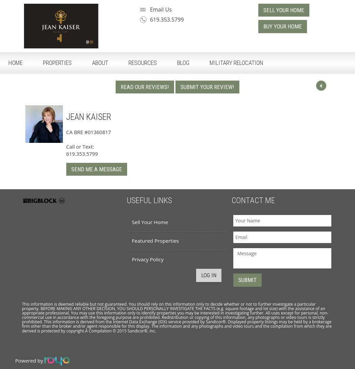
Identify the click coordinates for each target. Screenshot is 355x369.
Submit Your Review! (207, 87)
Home (15, 62)
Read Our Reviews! (145, 87)
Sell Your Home (150, 222)
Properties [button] (57, 62)
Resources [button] (142, 62)
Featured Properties (155, 240)
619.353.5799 (167, 19)
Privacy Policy (148, 259)
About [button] (100, 62)
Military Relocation (236, 62)
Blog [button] (183, 62)
